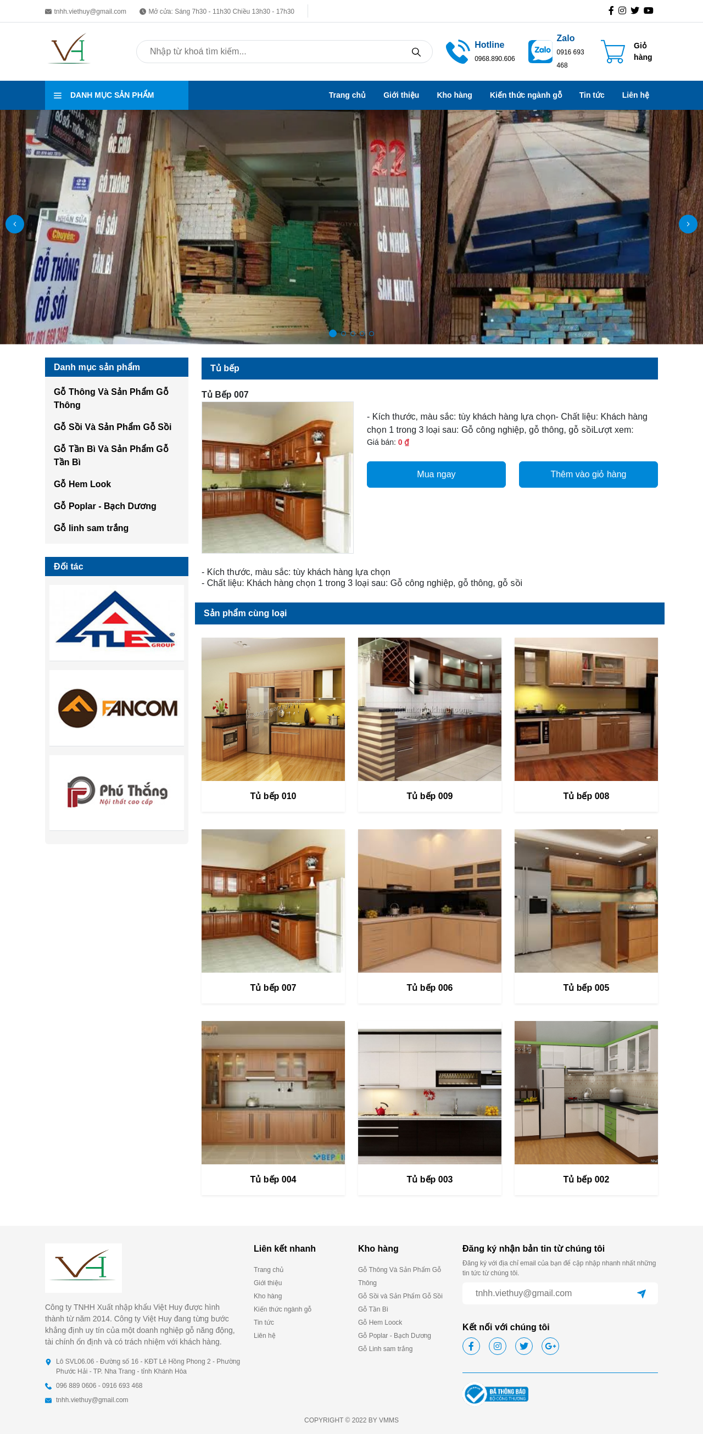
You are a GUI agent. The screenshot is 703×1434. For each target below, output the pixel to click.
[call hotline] (495, 50)
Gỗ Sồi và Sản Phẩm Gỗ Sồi (400, 1296)
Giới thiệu (401, 95)
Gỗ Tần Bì (373, 1309)
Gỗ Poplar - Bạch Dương (105, 506)
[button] (688, 224)
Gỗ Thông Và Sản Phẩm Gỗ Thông (111, 398)
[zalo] (540, 50)
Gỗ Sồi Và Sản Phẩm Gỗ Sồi (112, 427)
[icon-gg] (651, 11)
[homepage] (69, 50)
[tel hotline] (458, 50)
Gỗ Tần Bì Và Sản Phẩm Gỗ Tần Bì (111, 455)
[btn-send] (641, 1293)
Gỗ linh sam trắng (91, 528)
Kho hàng (454, 95)
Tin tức (592, 95)
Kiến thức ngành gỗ (526, 95)
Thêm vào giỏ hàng (588, 474)
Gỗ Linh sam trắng (385, 1349)
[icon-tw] (637, 11)
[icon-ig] (624, 11)
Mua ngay (436, 474)
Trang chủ (347, 95)
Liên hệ (635, 95)
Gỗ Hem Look (82, 484)
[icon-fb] (613, 11)
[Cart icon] (629, 52)
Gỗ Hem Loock (380, 1322)
